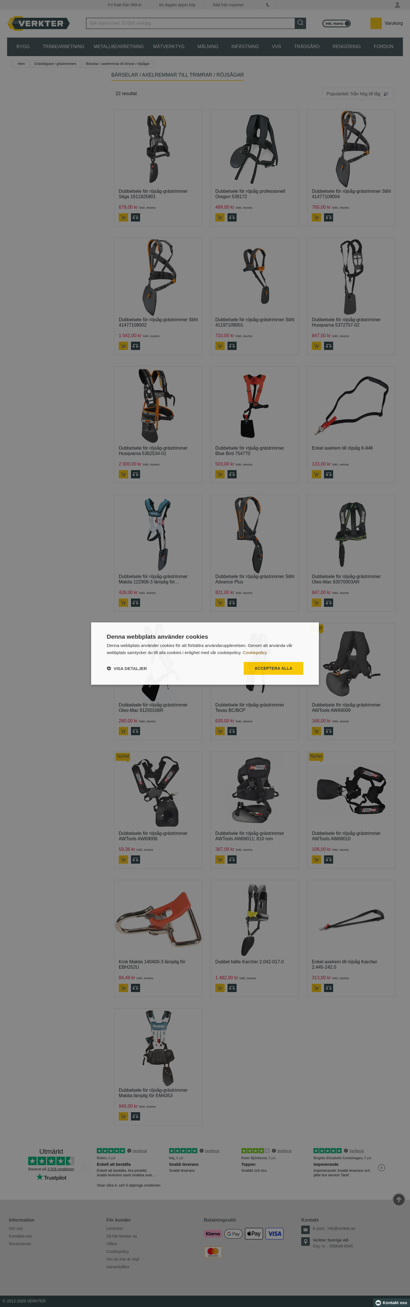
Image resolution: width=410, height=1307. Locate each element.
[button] (127, 668)
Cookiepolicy (255, 652)
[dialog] (205, 653)
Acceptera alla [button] (273, 668)
